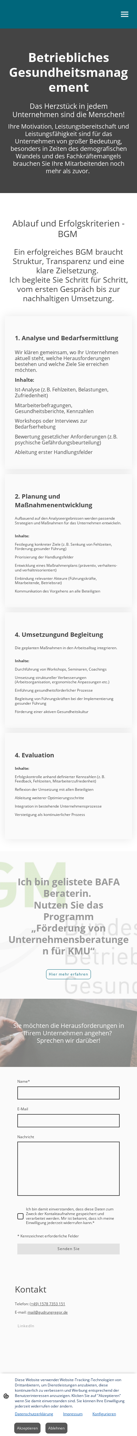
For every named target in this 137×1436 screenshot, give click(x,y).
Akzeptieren (27, 1428)
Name (23, 1081)
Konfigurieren (104, 1413)
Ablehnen (56, 1428)
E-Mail (22, 1109)
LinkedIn (26, 1325)
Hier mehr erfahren (68, 974)
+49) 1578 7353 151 (48, 1303)
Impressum (73, 1413)
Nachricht (25, 1137)
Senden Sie (69, 1248)
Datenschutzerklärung (34, 1413)
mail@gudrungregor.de (48, 1312)
